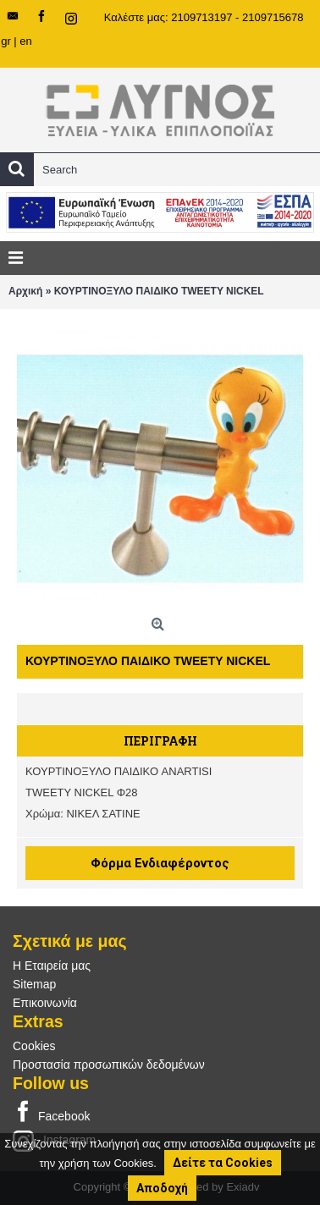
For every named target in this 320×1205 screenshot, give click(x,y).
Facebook (51, 1113)
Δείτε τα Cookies (223, 1162)
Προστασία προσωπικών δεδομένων (109, 1064)
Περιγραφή (160, 741)
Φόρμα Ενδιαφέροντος (160, 863)
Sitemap (34, 984)
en (25, 41)
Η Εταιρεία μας (52, 965)
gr (6, 41)
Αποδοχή (162, 1188)
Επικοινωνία (45, 1003)
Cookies (34, 1046)
